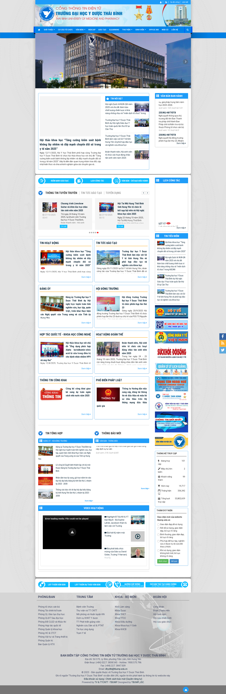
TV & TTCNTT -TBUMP (106, 682)
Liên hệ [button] (174, 30)
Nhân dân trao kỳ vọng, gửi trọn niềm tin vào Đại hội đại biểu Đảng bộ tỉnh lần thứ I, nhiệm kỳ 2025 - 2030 (73, 481)
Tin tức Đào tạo (91, 192)
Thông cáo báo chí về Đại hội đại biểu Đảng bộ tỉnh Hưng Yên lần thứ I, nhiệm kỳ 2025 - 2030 (73, 493)
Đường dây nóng (130, 585)
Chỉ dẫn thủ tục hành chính (165, 585)
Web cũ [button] (165, 30)
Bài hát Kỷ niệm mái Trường (124, 536)
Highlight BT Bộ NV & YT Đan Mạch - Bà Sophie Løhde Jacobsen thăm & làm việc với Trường (124, 521)
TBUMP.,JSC (137, 682)
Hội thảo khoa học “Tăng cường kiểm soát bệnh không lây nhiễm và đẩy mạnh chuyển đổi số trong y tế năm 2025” (70, 144)
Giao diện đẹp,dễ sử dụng (169, 524)
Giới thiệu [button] (49, 31)
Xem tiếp (181, 143)
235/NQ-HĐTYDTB (167, 115)
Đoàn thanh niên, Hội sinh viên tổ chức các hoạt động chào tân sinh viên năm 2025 (127, 154)
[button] (72, 532)
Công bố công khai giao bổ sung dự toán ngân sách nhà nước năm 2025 (78, 392)
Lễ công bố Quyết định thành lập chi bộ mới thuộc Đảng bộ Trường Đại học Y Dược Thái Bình (73, 468)
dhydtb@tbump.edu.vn (116, 669)
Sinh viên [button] (140, 31)
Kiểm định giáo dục (60, 181)
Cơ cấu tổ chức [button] (65, 30)
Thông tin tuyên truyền (61, 192)
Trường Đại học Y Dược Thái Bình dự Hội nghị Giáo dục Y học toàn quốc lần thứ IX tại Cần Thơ (127, 124)
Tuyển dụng (113, 192)
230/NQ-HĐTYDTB (167, 137)
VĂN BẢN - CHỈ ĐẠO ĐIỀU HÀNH (135, 181)
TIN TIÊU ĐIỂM (171, 235)
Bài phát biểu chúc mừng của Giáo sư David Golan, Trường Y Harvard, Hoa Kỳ (124, 553)
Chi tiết (63, 226)
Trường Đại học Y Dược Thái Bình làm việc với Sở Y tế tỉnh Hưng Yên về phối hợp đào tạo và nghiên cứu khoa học (127, 140)
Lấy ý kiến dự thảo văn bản (87, 584)
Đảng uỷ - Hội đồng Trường (55, 441)
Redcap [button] (91, 30)
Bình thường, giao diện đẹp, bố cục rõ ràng (170, 535)
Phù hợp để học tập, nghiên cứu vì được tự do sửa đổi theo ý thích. (170, 544)
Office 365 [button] (154, 30)
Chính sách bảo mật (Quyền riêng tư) (124, 679)
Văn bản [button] (80, 31)
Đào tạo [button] (102, 30)
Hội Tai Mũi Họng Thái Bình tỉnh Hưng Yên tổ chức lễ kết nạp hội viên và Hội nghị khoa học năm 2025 (131, 208)
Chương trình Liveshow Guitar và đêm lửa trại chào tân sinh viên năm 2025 (74, 207)
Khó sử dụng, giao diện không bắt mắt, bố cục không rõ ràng (168, 553)
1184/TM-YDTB (103, 446)
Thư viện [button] (127, 31)
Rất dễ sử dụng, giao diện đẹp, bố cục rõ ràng (170, 529)
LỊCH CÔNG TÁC (97, 181)
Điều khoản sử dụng (94, 679)
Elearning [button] (114, 30)
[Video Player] (72, 532)
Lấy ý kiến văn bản (56, 584)
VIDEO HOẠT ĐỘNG (94, 508)
